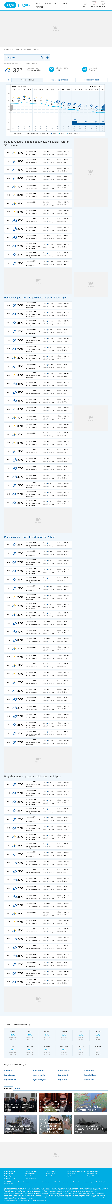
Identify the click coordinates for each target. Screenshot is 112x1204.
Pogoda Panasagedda (39, 1080)
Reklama (26, 1182)
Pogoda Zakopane (30, 1178)
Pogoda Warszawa (93, 1176)
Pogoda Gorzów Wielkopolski (76, 1171)
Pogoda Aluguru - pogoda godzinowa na (25, 537)
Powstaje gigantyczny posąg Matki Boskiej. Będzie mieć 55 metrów (18, 1129)
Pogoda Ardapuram (38, 1070)
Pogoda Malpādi (89, 1080)
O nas (35, 1182)
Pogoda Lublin (50, 1173)
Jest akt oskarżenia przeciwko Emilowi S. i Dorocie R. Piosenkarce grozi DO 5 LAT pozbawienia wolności (53, 1105)
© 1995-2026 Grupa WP (11, 1182)
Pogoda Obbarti (63, 1075)
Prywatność (45, 1182)
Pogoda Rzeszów (51, 1176)
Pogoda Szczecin (72, 1176)
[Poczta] (85, 5)
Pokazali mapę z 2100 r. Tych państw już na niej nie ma (88, 1108)
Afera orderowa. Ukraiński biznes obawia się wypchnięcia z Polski (19, 1107)
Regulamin (76, 1182)
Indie (18, 49)
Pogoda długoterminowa (59, 80)
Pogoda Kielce (8, 1173)
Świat (56, 3)
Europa (48, 3)
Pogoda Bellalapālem (39, 1075)
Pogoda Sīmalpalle (64, 1070)
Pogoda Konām (89, 1070)
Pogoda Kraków (30, 1173)
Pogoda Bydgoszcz (31, 1171)
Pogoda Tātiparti (63, 1080)
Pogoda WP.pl (8, 49)
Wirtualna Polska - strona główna (10, 5)
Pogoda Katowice (92, 1171)
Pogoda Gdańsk (51, 1171)
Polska (39, 3)
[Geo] (47, 57)
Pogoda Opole (8, 1176)
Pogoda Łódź (71, 1173)
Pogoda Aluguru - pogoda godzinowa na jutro (28, 297)
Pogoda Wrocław (9, 1178)
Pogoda (24, 5)
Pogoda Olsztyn (92, 1173)
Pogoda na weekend (91, 80)
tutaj (45, 1200)
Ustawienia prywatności (61, 1182)
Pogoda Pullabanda (90, 1075)
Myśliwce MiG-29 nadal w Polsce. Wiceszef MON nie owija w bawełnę (89, 1129)
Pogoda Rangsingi (9, 1075)
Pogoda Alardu (8, 1070)
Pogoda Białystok (9, 1171)
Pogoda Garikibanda (10, 1080)
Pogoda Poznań (30, 1176)
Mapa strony (88, 1182)
